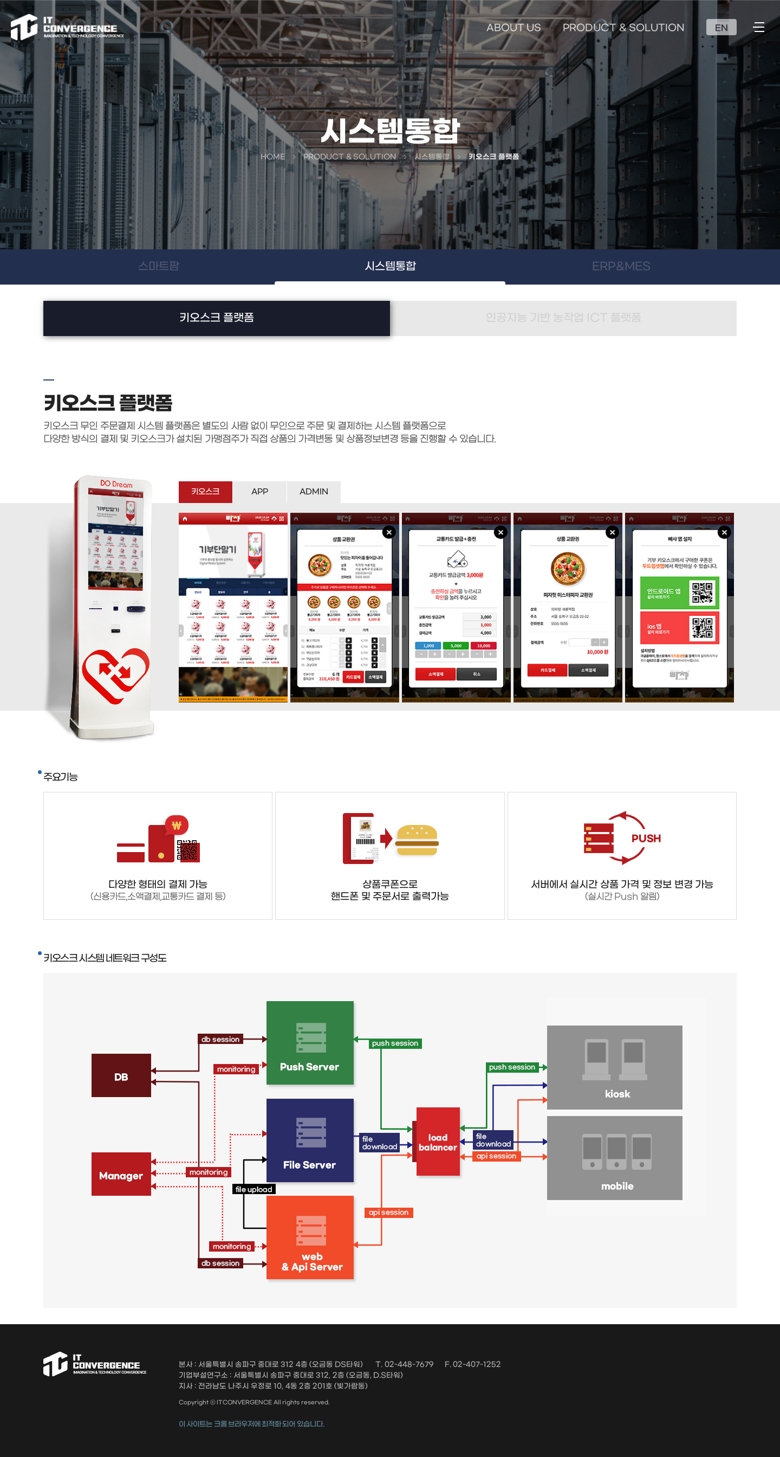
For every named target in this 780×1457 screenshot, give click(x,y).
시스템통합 (390, 266)
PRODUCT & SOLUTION (624, 28)
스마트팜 (158, 266)
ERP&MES (621, 266)
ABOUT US (513, 28)
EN (721, 28)
